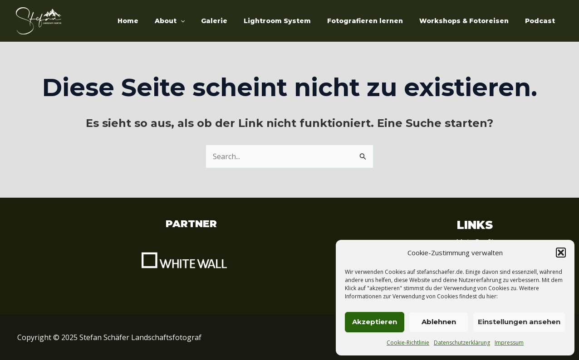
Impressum (509, 342)
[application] (200, 21)
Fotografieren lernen (374, 21)
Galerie (230, 21)
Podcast (542, 21)
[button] (560, 252)
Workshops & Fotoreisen (469, 21)
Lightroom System (290, 21)
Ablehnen (439, 321)
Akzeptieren (374, 321)
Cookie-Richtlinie (408, 342)
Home (151, 21)
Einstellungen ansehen (519, 321)
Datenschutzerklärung (462, 342)
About (190, 21)
